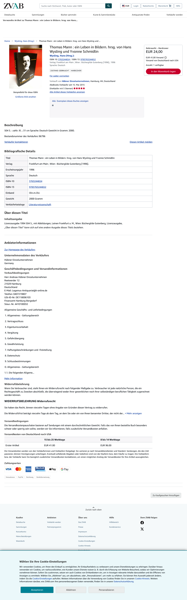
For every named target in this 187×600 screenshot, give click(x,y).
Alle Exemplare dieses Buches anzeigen (70, 101)
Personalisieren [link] (106, 589)
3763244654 (64, 59)
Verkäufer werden (175, 14)
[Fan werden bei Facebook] (142, 523)
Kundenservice (115, 527)
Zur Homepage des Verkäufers (19, 249)
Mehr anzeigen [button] (134, 413)
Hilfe (178, 6)
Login (136, 6)
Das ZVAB (82, 522)
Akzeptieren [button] (37, 589)
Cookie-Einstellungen (42, 578)
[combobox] (72, 5)
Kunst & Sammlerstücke (104, 14)
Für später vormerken (59, 76)
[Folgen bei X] (142, 529)
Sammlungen (38, 14)
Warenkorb (20, 541)
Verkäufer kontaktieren (16, 141)
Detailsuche (9, 14)
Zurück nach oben (93, 509)
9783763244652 (37, 187)
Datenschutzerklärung (87, 536)
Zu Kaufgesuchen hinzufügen (166, 495)
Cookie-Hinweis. (142, 578)
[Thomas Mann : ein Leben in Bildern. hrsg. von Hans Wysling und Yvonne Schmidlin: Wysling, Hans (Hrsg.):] (25, 67)
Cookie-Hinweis (84, 546)
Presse (80, 527)
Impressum (82, 532)
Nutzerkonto (148, 6)
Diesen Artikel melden (141, 141)
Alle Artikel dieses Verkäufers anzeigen (67, 92)
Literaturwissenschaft (40, 204)
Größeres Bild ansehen (25, 96)
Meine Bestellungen (23, 536)
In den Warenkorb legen (163, 71)
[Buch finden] (108, 5)
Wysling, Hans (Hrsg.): (24, 41)
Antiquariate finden (141, 14)
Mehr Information (13, 378)
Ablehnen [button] (71, 589)
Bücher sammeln (68, 14)
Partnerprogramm (54, 527)
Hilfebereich (114, 522)
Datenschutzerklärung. (124, 581)
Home (7, 41)
